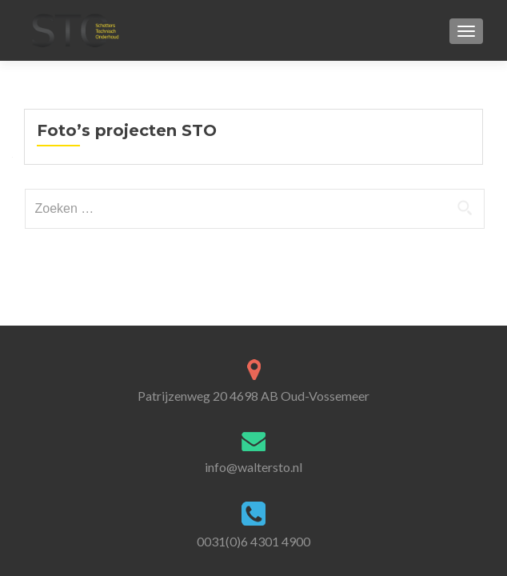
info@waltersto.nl (253, 466)
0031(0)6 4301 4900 (253, 541)
